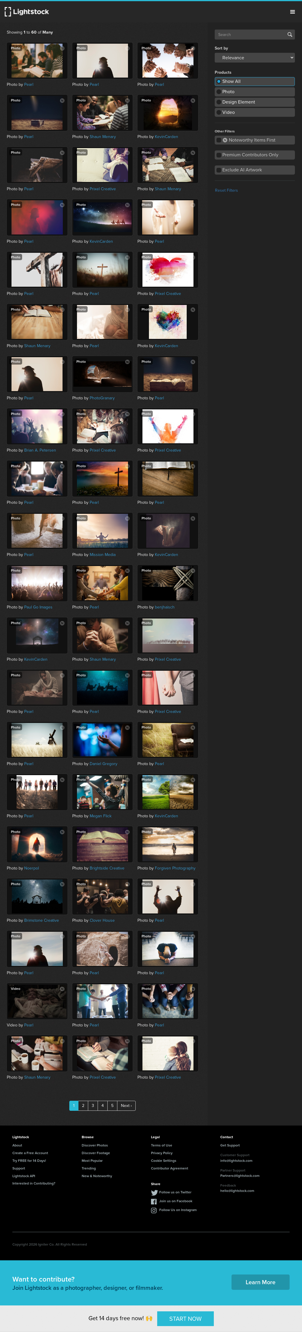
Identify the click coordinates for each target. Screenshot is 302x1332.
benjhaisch (165, 607)
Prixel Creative (103, 189)
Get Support (230, 1145)
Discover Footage (96, 1152)
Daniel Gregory (103, 764)
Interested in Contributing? (33, 1183)
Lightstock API (23, 1175)
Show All (231, 81)
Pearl (28, 84)
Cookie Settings (163, 1160)
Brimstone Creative (41, 920)
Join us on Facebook (175, 1200)
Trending (89, 1168)
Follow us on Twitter (175, 1192)
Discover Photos (95, 1145)
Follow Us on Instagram (178, 1209)
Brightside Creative (107, 868)
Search (290, 34)
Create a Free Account (30, 1152)
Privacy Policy (162, 1152)
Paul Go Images (38, 607)
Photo (228, 91)
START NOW (185, 1318)
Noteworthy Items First (249, 140)
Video (228, 112)
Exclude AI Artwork (242, 169)
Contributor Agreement (169, 1168)
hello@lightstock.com (237, 1190)
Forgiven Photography (175, 868)
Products (223, 73)
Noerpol (31, 868)
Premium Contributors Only (250, 154)
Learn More (260, 1282)
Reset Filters (226, 190)
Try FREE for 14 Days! (29, 1160)
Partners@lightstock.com (240, 1175)
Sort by (221, 48)
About (17, 1145)
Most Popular (92, 1160)
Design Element (238, 102)
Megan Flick (100, 816)
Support (18, 1168)
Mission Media (103, 555)
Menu (292, 12)
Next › (126, 1106)
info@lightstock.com (236, 1160)
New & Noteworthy (97, 1175)
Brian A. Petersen (40, 450)
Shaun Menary (103, 137)
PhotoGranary (102, 398)
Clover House (102, 920)
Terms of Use (161, 1145)
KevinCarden (166, 137)
